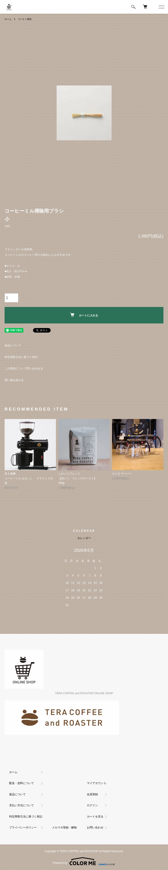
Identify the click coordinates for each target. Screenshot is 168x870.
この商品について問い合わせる (24, 368)
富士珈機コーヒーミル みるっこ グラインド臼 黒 (29, 478)
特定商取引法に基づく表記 (21, 357)
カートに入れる (84, 315)
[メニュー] (161, 7)
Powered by (84, 861)
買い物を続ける (14, 380)
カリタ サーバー (122, 473)
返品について (13, 345)
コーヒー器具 (25, 19)
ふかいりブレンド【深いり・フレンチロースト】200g (77, 478)
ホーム (8, 19)
